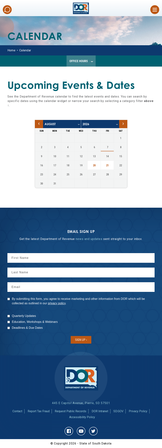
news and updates (89, 239)
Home (11, 50)
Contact (17, 411)
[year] (100, 124)
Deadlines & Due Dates (27, 327)
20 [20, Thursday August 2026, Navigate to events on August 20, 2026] (94, 165)
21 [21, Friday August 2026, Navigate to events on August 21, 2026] (107, 165)
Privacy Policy (138, 411)
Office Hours (78, 61)
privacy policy (57, 303)
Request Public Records (70, 411)
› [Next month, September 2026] (123, 123)
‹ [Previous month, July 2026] (39, 123)
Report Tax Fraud (39, 411)
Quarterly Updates (24, 315)
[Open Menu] (154, 9)
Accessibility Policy (82, 417)
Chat (7, 9)
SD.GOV (118, 411)
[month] (62, 124)
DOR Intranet (100, 411)
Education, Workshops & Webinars (35, 321)
